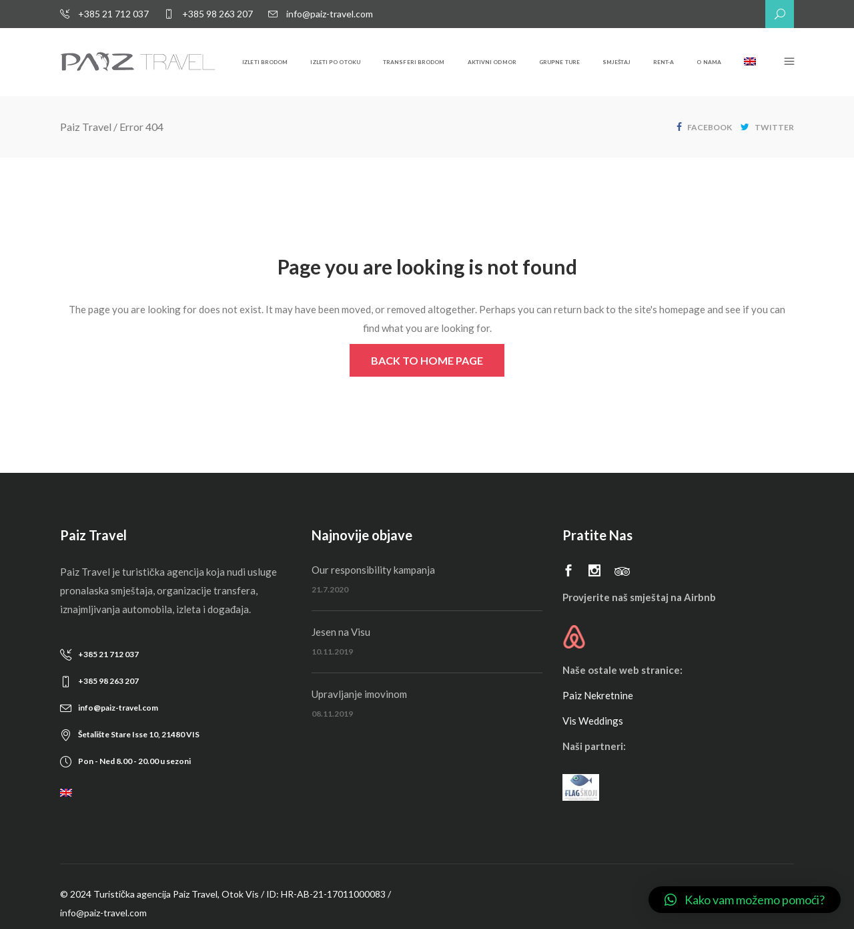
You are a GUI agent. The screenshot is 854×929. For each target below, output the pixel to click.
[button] (745, 899)
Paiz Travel (85, 126)
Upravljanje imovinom (359, 694)
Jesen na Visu (341, 632)
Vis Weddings (592, 721)
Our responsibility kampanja (373, 570)
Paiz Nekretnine (597, 695)
